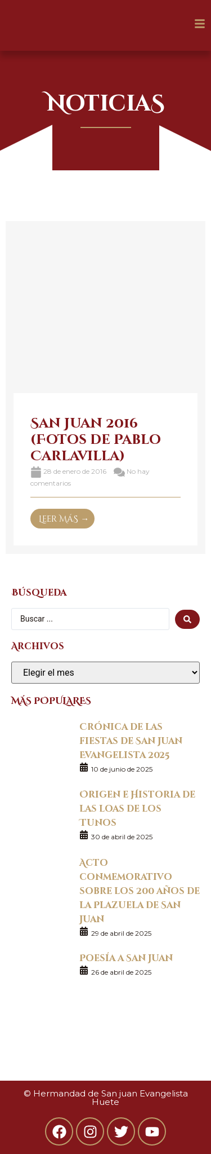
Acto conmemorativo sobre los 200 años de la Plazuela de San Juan (139, 890)
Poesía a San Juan (126, 957)
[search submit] (187, 619)
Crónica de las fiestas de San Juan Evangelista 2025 (130, 740)
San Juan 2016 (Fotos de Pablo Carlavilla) (95, 438)
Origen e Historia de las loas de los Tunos (137, 808)
